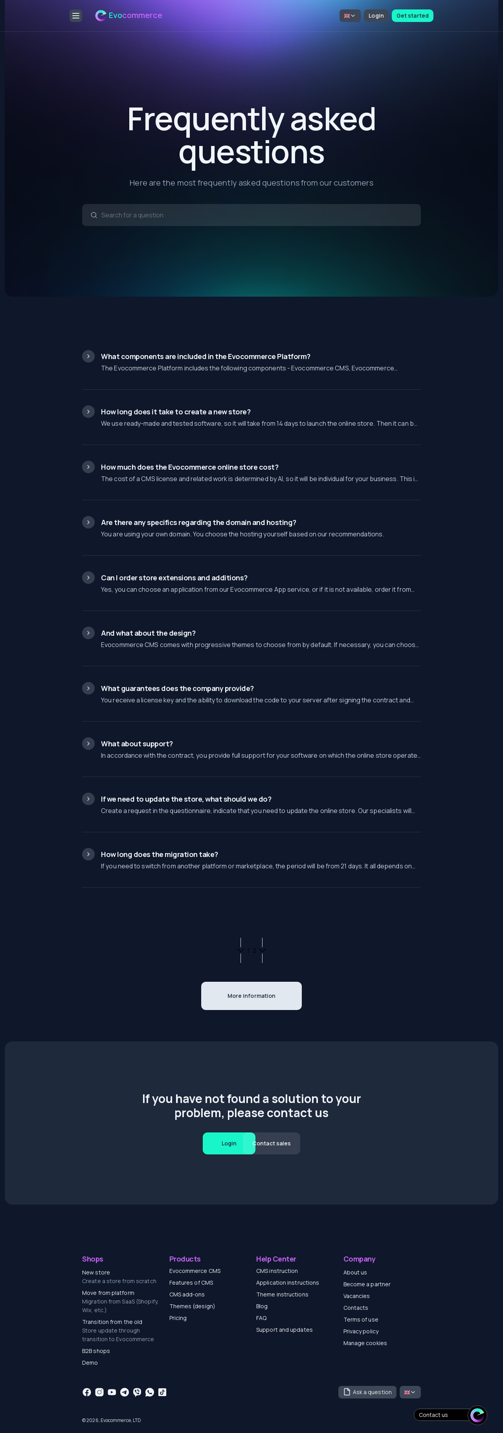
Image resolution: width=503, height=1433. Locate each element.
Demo (90, 1362)
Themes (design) (192, 1306)
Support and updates (284, 1329)
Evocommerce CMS (195, 1270)
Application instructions (287, 1282)
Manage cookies (365, 1343)
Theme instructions (282, 1294)
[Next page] (262, 950)
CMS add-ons (187, 1294)
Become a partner (367, 1284)
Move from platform (108, 1292)
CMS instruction (277, 1270)
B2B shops (96, 1351)
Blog (262, 1306)
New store (96, 1272)
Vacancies (356, 1296)
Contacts (356, 1307)
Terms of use (360, 1319)
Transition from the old (112, 1321)
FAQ (261, 1318)
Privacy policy (360, 1331)
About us (355, 1272)
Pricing (178, 1318)
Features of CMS (191, 1282)
